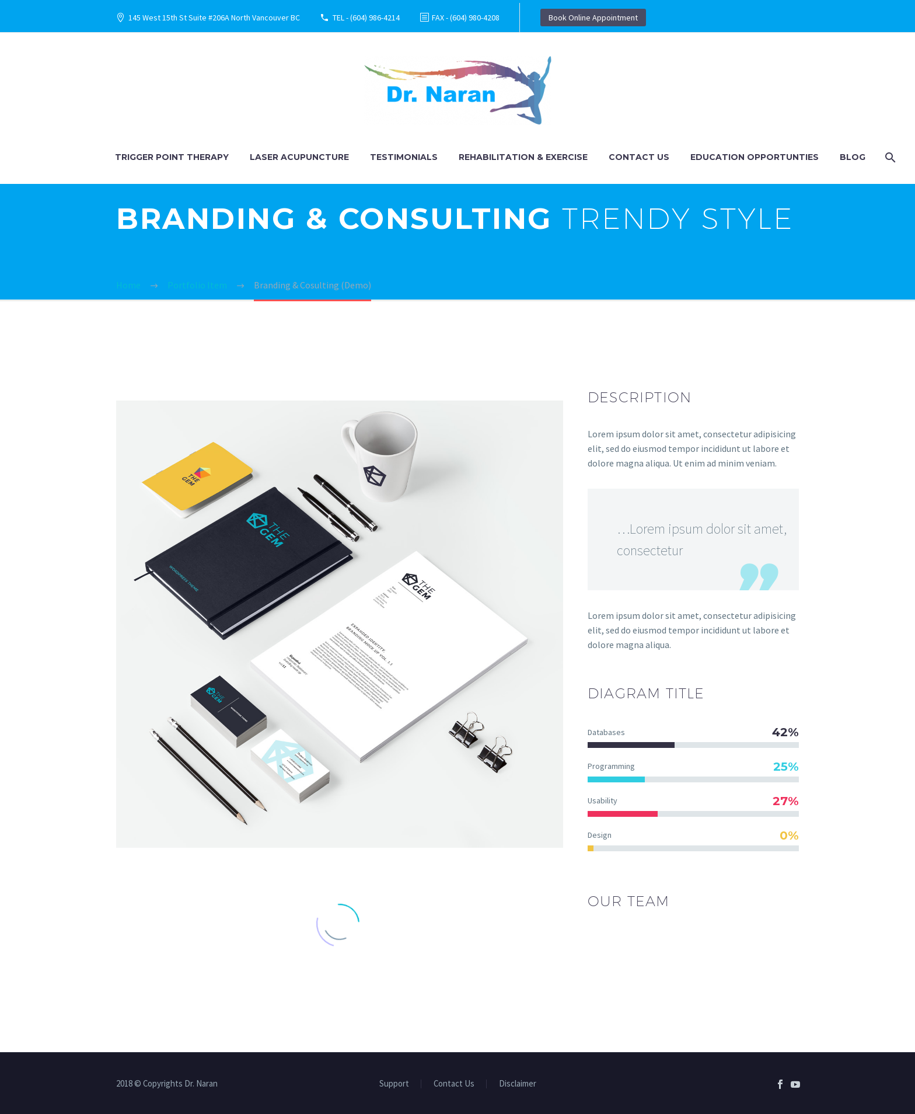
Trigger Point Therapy (172, 157)
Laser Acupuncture (299, 157)
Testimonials (404, 157)
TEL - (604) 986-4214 (366, 17)
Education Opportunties (754, 157)
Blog (852, 157)
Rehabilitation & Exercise (523, 157)
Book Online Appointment (593, 17)
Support (394, 1084)
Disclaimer (517, 1084)
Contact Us (639, 157)
